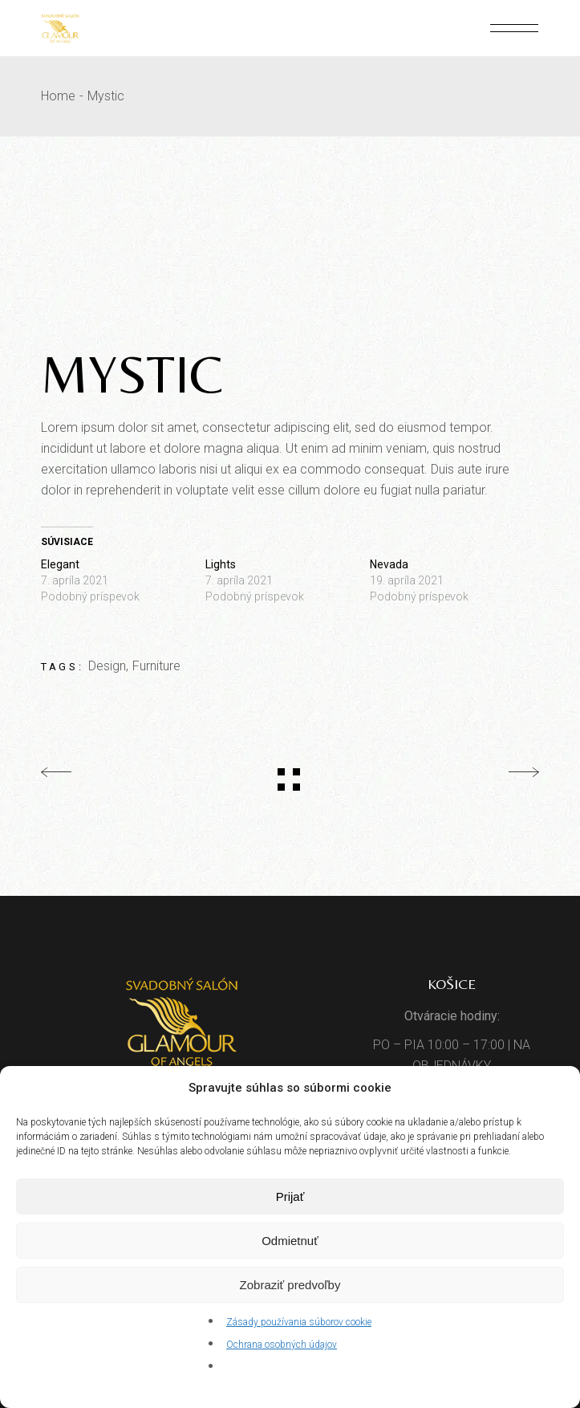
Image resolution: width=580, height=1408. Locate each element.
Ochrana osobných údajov (281, 1344)
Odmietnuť (290, 1240)
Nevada (389, 564)
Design (107, 665)
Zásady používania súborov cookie (298, 1322)
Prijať (290, 1196)
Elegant (60, 564)
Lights (220, 564)
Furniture (156, 665)
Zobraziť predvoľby (290, 1285)
